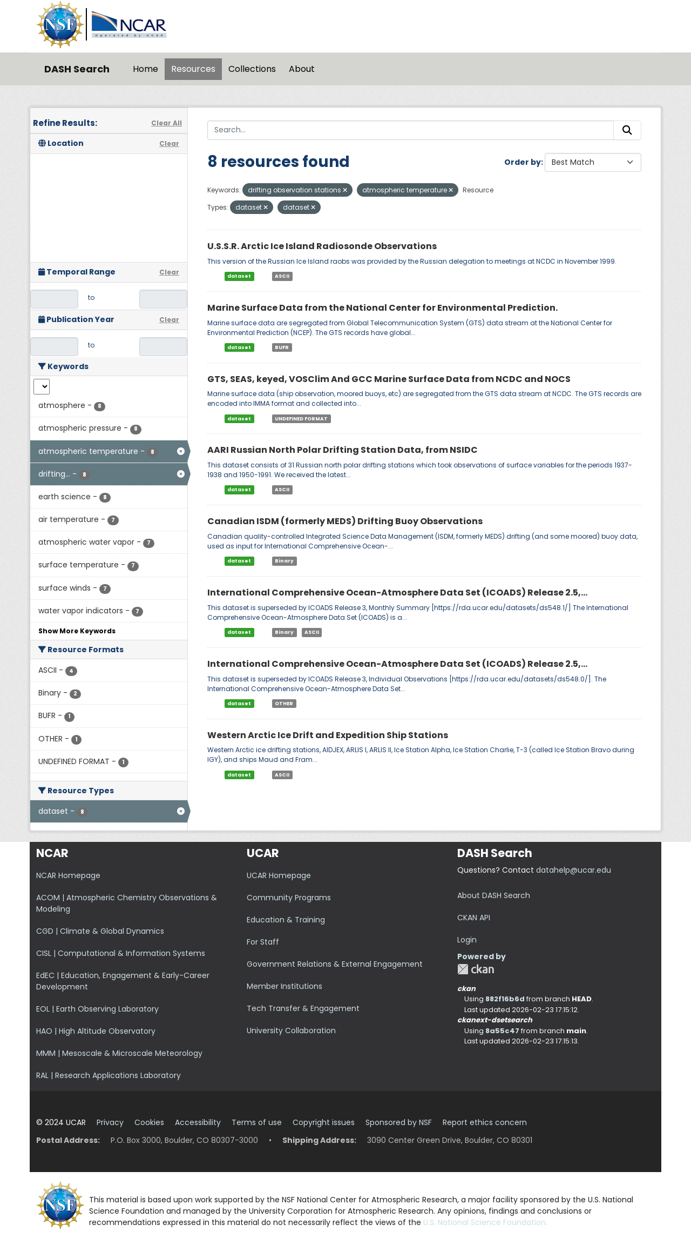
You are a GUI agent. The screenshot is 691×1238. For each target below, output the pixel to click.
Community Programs (289, 897)
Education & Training (286, 919)
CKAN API (473, 917)
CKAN (475, 969)
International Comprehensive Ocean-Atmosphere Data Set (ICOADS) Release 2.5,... (397, 592)
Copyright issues (324, 1122)
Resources (193, 69)
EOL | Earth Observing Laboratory (97, 1008)
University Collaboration (291, 1030)
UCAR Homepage (279, 875)
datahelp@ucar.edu (573, 870)
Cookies (149, 1122)
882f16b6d (505, 999)
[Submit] (627, 130)
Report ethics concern (485, 1122)
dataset (239, 276)
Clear (169, 143)
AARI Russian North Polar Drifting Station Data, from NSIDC (342, 450)
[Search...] (410, 130)
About (302, 69)
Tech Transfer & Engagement (303, 1008)
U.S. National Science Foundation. (485, 1222)
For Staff (263, 941)
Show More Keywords (77, 630)
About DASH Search (493, 895)
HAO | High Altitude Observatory (95, 1031)
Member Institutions (284, 986)
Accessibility (198, 1122)
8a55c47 (502, 1031)
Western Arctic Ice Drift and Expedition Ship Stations (327, 735)
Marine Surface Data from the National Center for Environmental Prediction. (382, 308)
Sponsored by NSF (398, 1122)
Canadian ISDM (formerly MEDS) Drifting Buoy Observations (345, 521)
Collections (252, 69)
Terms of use (257, 1122)
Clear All (166, 123)
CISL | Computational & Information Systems (120, 953)
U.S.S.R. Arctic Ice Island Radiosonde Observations (322, 246)
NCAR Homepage (68, 875)
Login (467, 939)
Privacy (110, 1122)
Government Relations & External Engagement (335, 964)
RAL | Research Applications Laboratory (108, 1075)
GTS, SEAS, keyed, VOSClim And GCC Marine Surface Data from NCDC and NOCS (389, 379)
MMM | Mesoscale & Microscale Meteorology (119, 1053)
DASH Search (77, 69)
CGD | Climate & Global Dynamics (100, 931)
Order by (522, 162)
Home (145, 69)
